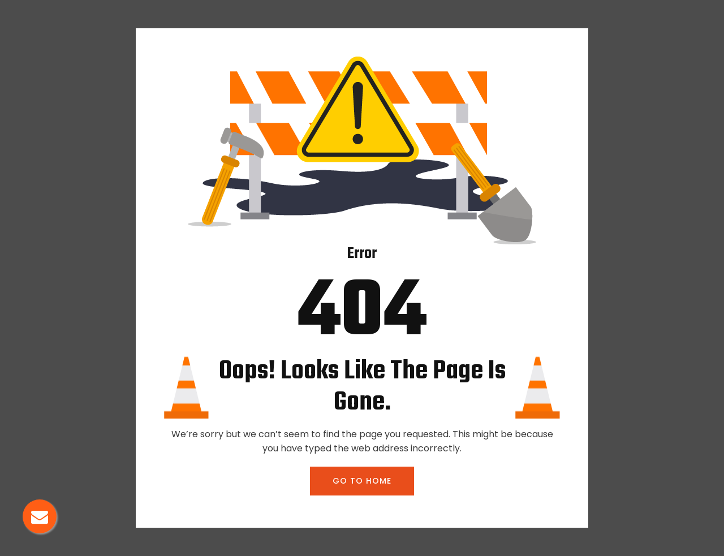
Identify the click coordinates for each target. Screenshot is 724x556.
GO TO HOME (362, 480)
